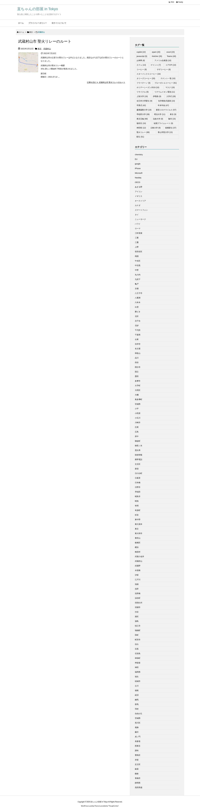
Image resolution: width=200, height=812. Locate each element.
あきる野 (138, 187)
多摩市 (137, 381)
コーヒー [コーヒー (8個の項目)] (142, 69)
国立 (137, 372)
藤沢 (137, 732)
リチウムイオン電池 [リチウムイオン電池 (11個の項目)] (164, 92)
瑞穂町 (137, 630)
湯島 (137, 621)
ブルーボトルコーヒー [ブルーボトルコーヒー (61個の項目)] (165, 83)
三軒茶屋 (138, 233)
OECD (137, 182)
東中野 (137, 519)
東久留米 (138, 524)
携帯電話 (138, 459)
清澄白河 (138, 603)
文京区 (137, 464)
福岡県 (137, 672)
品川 (137, 358)
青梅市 (137, 778)
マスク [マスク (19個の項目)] (170, 87)
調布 (137, 750)
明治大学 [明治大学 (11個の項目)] (159, 114)
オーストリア (140, 201)
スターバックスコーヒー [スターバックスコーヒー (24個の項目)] (149, 74)
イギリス (138, 196)
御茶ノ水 (138, 446)
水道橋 (137, 570)
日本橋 (137, 482)
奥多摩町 (138, 399)
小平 (137, 409)
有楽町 (137, 510)
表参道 (137, 741)
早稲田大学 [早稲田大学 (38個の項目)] (143, 114)
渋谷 (137, 612)
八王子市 (138, 293)
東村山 (137, 538)
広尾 (137, 427)
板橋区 (137, 543)
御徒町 (137, 441)
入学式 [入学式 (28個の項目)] (171, 96)
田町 (137, 635)
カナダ (137, 205)
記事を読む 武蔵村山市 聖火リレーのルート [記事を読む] (106, 82)
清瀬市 (137, 607)
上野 (137, 247)
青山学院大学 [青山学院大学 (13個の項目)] (165, 132)
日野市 (137, 487)
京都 (137, 288)
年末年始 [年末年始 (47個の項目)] (163, 105)
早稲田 (137, 492)
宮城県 (137, 404)
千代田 (137, 330)
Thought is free (113, 806)
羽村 (137, 709)
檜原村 (137, 552)
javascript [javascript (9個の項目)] (142, 56)
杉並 (137, 515)
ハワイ (137, 224)
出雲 (137, 307)
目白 (137, 644)
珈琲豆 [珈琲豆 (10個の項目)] (141, 123)
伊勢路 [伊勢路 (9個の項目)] (157, 96)
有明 (137, 506)
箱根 (137, 690)
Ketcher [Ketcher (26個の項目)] (157, 56)
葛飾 (137, 727)
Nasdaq (138, 178)
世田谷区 (138, 252)
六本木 (137, 302)
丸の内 (137, 275)
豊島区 (137, 755)
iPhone (138, 168)
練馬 (137, 700)
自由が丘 (138, 713)
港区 (137, 616)
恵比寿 (137, 450)
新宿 (137, 469)
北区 (137, 316)
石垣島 (137, 653)
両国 (137, 256)
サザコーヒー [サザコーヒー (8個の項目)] (164, 69)
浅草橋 (137, 593)
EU (136, 159)
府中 (137, 436)
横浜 (137, 547)
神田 (137, 667)
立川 (137, 686)
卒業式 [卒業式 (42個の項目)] (141, 105)
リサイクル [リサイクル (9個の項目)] (143, 92)
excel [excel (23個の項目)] (170, 52)
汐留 (137, 575)
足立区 (137, 764)
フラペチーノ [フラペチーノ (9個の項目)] (143, 83)
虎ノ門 (137, 737)
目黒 (137, 649)
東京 (31, 32)
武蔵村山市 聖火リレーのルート (44, 41)
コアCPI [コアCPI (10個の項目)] (171, 65)
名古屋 (137, 349)
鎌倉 (137, 774)
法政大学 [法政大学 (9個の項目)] (158, 119)
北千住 (137, 321)
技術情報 (138, 455)
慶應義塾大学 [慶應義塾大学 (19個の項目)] (144, 110)
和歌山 (137, 353)
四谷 (137, 362)
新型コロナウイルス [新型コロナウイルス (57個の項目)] (166, 110)
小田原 (137, 413)
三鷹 (137, 242)
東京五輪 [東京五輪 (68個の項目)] (142, 119)
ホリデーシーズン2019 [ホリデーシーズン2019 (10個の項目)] (148, 87)
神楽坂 (137, 663)
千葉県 (137, 335)
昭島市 (137, 496)
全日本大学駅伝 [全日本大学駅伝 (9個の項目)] (144, 101)
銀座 (137, 769)
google (137, 164)
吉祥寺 (137, 344)
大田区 (137, 390)
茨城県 (137, 718)
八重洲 (137, 298)
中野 (137, 270)
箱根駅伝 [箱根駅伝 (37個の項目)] (170, 128)
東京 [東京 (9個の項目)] (173, 114)
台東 (137, 339)
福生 (137, 677)
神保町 (137, 658)
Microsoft (138, 173)
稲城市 (137, 681)
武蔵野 (137, 566)
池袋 (137, 584)
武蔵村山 (47, 49)
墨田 (137, 376)
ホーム (21, 32)
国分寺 (137, 367)
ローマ (137, 228)
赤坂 (137, 760)
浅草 (137, 589)
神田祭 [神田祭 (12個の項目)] (141, 128)
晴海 (137, 501)
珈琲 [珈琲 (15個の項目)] (172, 119)
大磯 (137, 395)
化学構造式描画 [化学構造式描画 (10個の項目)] (166, 101)
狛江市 (137, 626)
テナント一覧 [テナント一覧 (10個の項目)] (168, 78)
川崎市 (137, 422)
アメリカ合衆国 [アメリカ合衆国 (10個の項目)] (162, 60)
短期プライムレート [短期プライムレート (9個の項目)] (163, 123)
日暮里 (137, 478)
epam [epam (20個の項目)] (156, 52)
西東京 (137, 746)
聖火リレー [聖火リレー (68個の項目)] (143, 132)
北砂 (137, 325)
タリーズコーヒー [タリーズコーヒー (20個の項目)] (146, 78)
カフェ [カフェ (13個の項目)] (141, 65)
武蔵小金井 (139, 556)
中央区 (137, 261)
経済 (137, 695)
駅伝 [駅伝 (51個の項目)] (140, 137)
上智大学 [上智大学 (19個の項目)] (142, 96)
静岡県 (137, 783)
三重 (137, 238)
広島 (137, 432)
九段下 (137, 279)
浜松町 (137, 598)
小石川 (137, 418)
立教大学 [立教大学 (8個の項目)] (155, 128)
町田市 (137, 640)
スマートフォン (141, 210)
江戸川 (137, 580)
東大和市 (138, 533)
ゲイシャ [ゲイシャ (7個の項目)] (156, 65)
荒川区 (137, 723)
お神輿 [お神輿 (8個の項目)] (141, 60)
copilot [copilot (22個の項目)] (141, 52)
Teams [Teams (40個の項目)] (171, 56)
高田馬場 (138, 787)
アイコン (138, 191)
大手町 (137, 385)
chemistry (139, 155)
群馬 (137, 704)
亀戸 (137, 284)
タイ (137, 215)
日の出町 (138, 473)
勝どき (137, 312)
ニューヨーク (140, 219)
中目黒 (137, 265)
